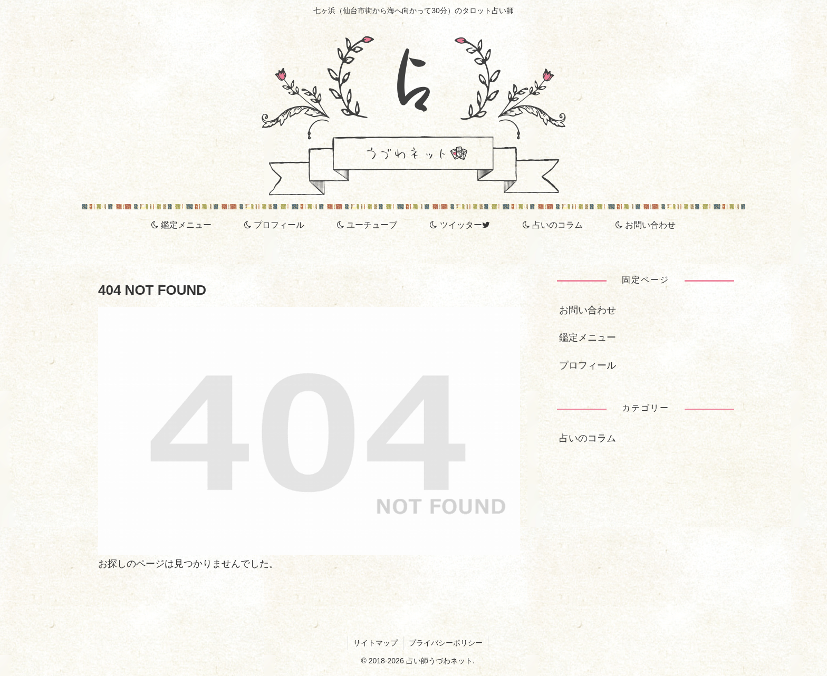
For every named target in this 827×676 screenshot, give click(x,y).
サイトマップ (375, 643)
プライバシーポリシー (446, 643)
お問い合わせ (587, 310)
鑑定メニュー (587, 337)
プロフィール (587, 365)
